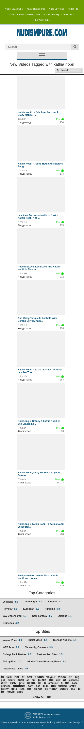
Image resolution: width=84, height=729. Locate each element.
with (4, 682)
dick (45, 685)
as (27, 680)
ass (38, 685)
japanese (74, 680)
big (77, 677)
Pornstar (10, 609)
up (39, 682)
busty (13, 683)
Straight (65, 616)
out (34, 680)
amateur (53, 682)
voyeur (51, 677)
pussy (63, 688)
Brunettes (11, 623)
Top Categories (42, 593)
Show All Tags (42, 696)
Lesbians (10, 601)
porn (30, 685)
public (42, 679)
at (23, 677)
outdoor (19, 685)
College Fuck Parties (17, 654)
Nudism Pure (17, 14)
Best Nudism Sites (49, 654)
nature (11, 680)
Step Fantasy (42, 616)
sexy (20, 691)
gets (14, 688)
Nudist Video (37, 640)
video (62, 677)
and (22, 682)
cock (21, 679)
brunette (5, 686)
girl (3, 680)
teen (22, 689)
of (64, 679)
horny (5, 688)
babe (74, 683)
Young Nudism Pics (35, 9)
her (16, 677)
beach (39, 677)
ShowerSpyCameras (39, 647)
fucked (62, 685)
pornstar (51, 688)
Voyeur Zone (12, 640)
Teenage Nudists (64, 640)
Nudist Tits (73, 9)
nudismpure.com (51, 714)
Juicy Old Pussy (51, 14)
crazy (72, 685)
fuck (9, 677)
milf (58, 680)
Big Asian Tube (42, 20)
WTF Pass (11, 647)
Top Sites (42, 631)
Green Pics (68, 14)
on (70, 677)
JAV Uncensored (14, 616)
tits (67, 682)
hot (53, 685)
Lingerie (55, 601)
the (51, 679)
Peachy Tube (33, 14)
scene (31, 682)
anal (73, 689)
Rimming (52, 609)
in (2, 677)
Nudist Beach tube (14, 9)
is (79, 688)
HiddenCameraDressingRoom (46, 661)
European (31, 609)
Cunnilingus (33, 601)
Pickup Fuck (12, 661)
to (2, 691)
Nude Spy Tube (56, 9)
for (29, 688)
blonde (38, 688)
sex (29, 677)
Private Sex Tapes (15, 668)
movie (10, 691)
